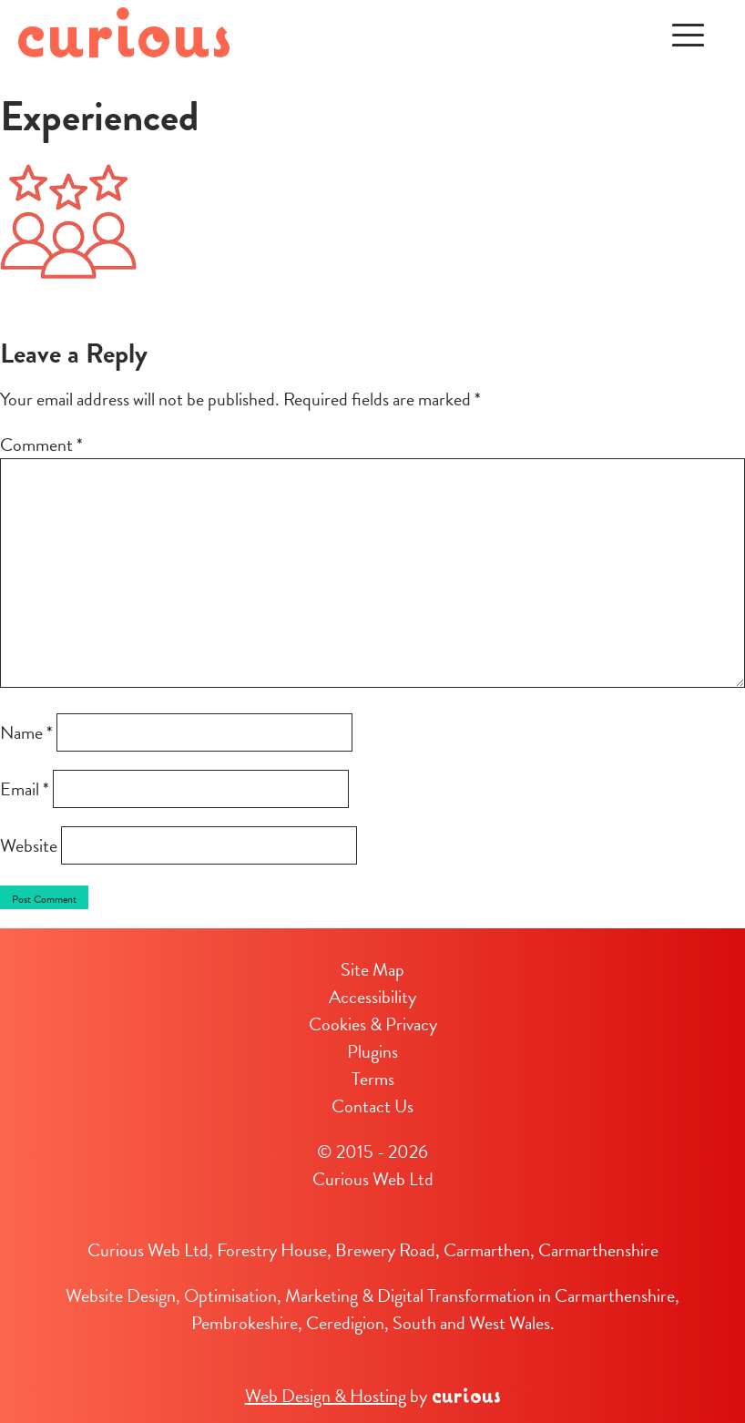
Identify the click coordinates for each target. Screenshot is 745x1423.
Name (26, 732)
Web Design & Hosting (325, 1395)
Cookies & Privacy (373, 1024)
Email (24, 789)
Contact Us (372, 1106)
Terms (373, 1078)
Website (28, 845)
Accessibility (372, 996)
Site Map (372, 969)
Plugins (372, 1051)
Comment (41, 444)
